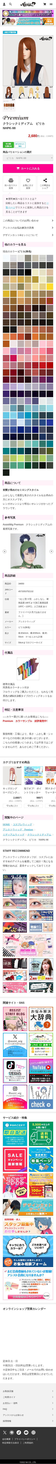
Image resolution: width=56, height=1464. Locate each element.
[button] (4, 551)
